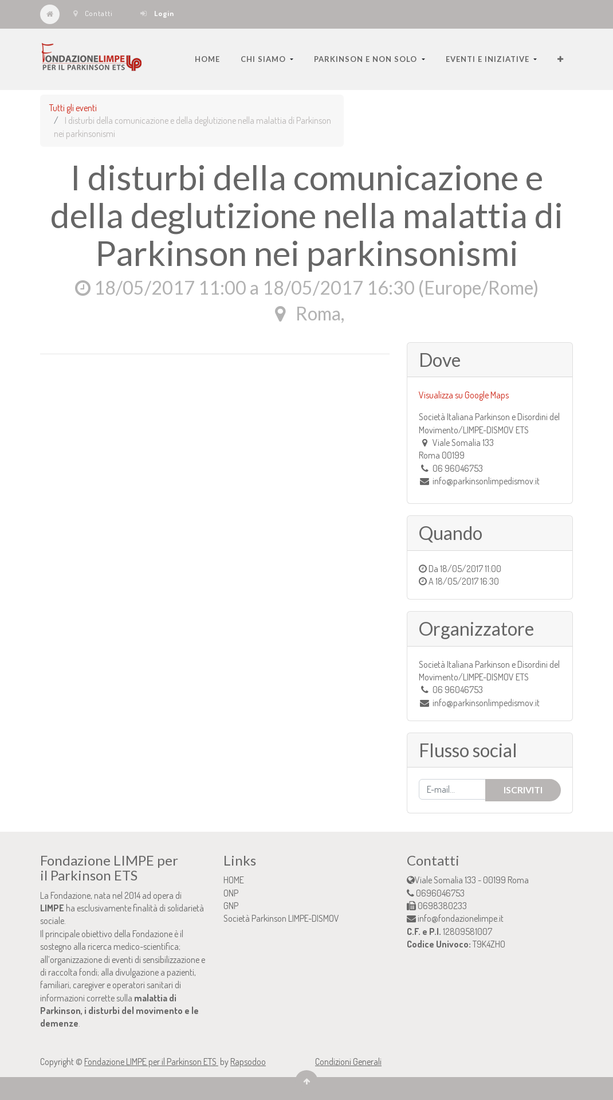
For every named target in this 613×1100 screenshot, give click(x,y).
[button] (560, 59)
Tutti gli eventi (73, 107)
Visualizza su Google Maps (464, 395)
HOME (233, 880)
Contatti (93, 13)
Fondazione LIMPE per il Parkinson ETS (151, 1061)
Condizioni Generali (348, 1061)
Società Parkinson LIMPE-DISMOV (281, 918)
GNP (230, 905)
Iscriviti (523, 789)
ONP (230, 893)
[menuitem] (207, 59)
